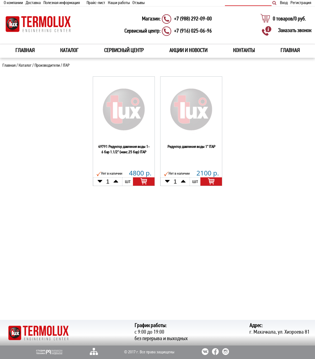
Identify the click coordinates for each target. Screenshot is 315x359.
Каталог (25, 65)
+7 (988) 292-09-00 (193, 19)
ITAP (66, 65)
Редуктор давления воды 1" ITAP (191, 147)
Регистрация (300, 3)
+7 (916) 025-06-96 (193, 31)
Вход (284, 3)
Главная (25, 50)
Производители (47, 65)
